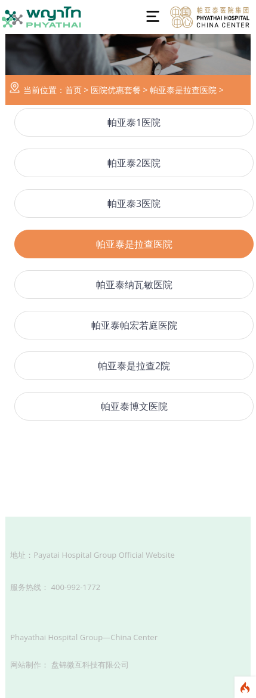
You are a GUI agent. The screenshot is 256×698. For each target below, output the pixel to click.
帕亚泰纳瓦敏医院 (134, 284)
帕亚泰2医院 (134, 162)
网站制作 (25, 664)
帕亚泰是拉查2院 (134, 365)
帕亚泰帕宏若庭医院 (134, 325)
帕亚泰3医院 (134, 203)
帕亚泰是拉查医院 (183, 89)
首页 (73, 89)
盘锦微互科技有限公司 (90, 664)
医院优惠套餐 (116, 89)
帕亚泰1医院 (134, 122)
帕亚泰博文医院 (134, 406)
